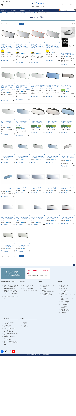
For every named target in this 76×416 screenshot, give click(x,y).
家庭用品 (63, 307)
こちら (31, 287)
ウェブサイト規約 (46, 293)
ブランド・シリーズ (5, 318)
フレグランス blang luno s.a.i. (11, 333)
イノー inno (6, 323)
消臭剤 (62, 299)
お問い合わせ (72, 4)
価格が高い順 (15, 23)
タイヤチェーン (64, 290)
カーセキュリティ (65, 302)
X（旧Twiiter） (26, 327)
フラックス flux (7, 325)
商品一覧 (3, 10)
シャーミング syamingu (9, 336)
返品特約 (44, 290)
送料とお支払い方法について (8, 281)
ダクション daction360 (9, 328)
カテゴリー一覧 (64, 285)
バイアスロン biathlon (9, 322)
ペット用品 (63, 312)
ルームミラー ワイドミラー (22, 12)
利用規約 (44, 288)
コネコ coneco (7, 338)
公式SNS (22, 318)
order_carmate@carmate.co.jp (30, 290)
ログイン (66, 4)
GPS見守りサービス (65, 310)
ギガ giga (6, 334)
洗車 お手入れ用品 (65, 301)
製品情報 (60, 281)
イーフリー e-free (8, 339)
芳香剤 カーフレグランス (67, 298)
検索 (75, 10)
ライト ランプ (64, 306)
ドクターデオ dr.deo (8, 327)
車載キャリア (64, 288)
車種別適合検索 (14, 10)
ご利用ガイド (60, 4)
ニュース (54, 4)
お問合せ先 (22, 281)
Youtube (25, 325)
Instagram (25, 323)
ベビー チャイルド (65, 304)
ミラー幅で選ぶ (32, 12)
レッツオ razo (7, 330)
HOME (1, 12)
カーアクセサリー (12, 12)
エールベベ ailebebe (8, 331)
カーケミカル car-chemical (10, 341)
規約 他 (40, 281)
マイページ (32, 10)
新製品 (62, 287)
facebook (25, 322)
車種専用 (63, 293)
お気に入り (23, 10)
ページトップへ (74, 265)
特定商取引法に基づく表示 (48, 291)
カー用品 (6, 12)
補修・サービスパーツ (66, 309)
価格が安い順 (9, 23)
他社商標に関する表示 (47, 295)
